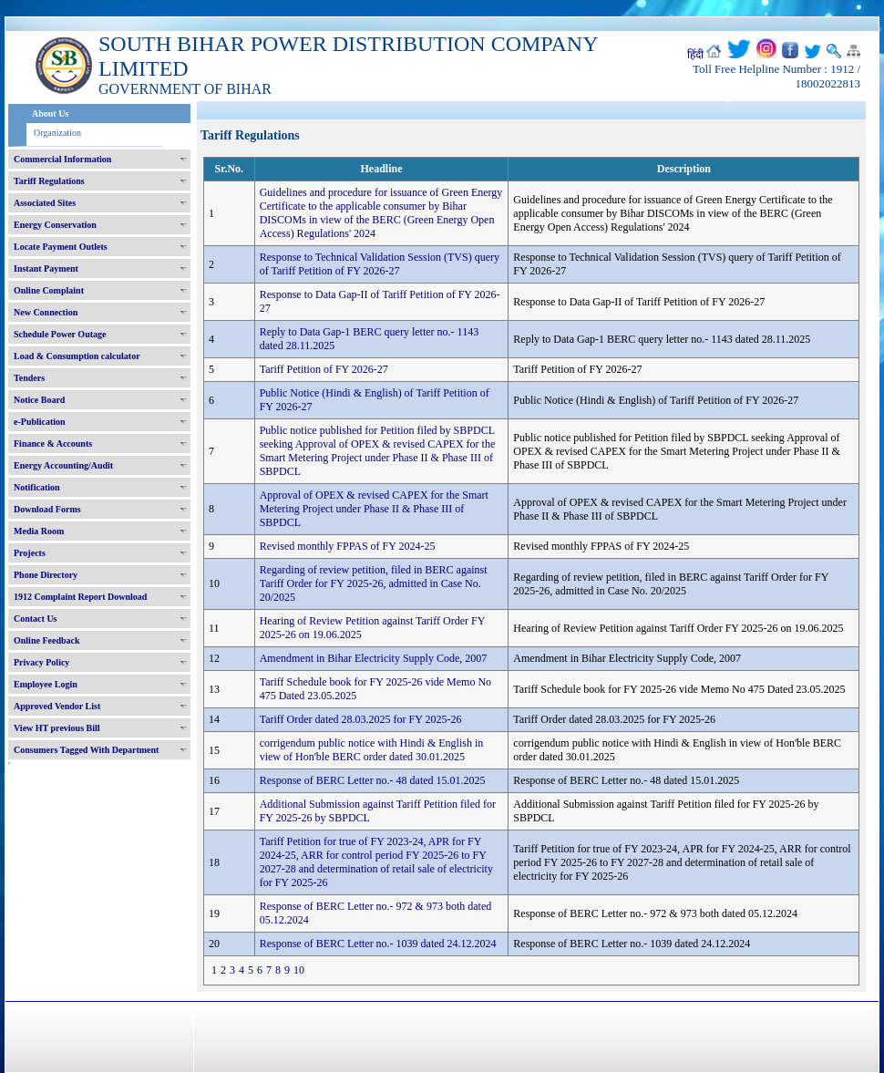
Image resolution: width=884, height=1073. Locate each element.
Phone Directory (45, 575)
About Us (50, 113)
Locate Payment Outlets (61, 247)
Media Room (39, 531)
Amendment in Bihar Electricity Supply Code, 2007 (374, 658)
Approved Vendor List (57, 706)
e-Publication (40, 422)
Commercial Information (62, 159)
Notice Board (39, 400)
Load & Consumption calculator (77, 356)
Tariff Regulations (49, 181)
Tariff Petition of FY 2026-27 (324, 369)
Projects (30, 553)
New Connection (45, 312)
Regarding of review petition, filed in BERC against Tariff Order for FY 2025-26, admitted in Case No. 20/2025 (374, 583)
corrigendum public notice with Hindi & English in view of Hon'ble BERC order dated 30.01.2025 (372, 750)
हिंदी (695, 54)
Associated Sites (45, 203)
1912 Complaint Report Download (80, 597)
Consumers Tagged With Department (86, 750)
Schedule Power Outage (60, 334)
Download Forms (47, 509)
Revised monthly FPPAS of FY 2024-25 (348, 546)
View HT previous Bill (57, 728)
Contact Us (35, 619)
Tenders (29, 378)
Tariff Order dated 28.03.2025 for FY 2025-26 (361, 719)
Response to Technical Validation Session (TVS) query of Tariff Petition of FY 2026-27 (379, 264)
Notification (37, 487)
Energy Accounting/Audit (63, 465)
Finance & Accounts (53, 443)
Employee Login (45, 684)
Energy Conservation (55, 225)
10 (298, 970)
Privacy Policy (41, 662)
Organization (57, 133)
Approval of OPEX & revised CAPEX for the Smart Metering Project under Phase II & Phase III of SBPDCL (374, 509)
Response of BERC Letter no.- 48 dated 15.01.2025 (373, 780)
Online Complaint (49, 290)
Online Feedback (47, 640)
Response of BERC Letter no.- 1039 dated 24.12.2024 (378, 943)
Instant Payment (46, 268)
